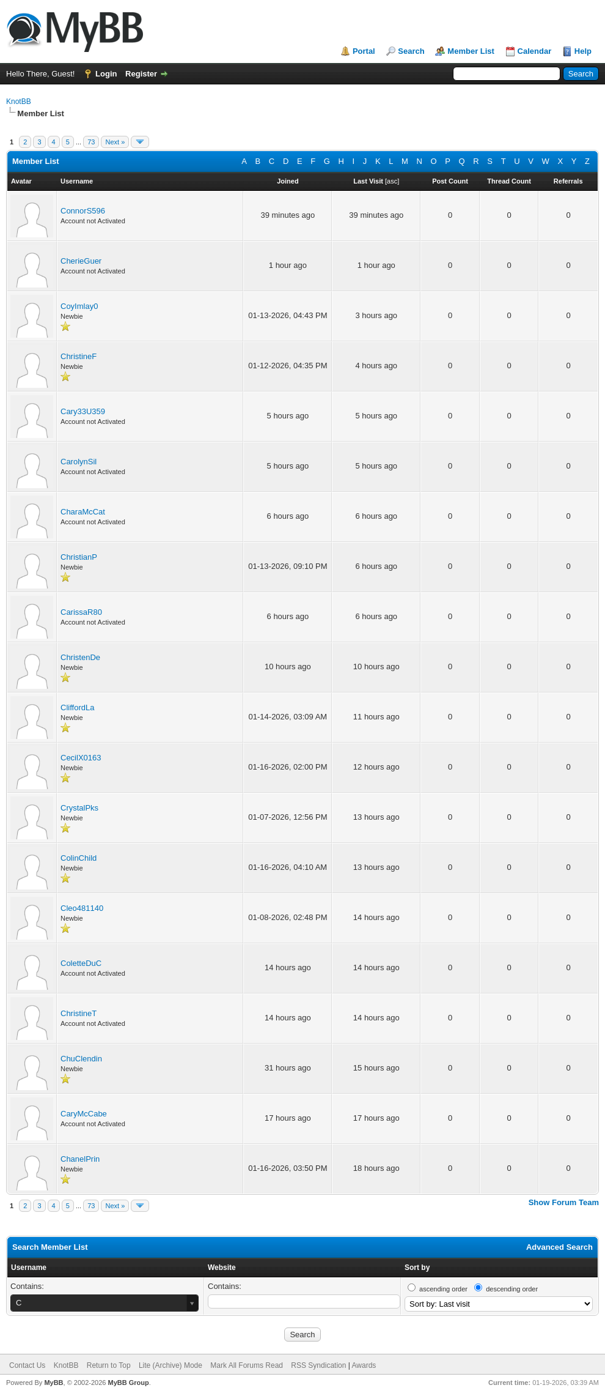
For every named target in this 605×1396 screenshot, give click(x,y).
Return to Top (109, 1365)
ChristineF (79, 356)
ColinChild (79, 858)
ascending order (443, 1289)
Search (411, 51)
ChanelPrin (80, 1159)
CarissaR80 (81, 612)
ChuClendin (81, 1058)
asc (392, 181)
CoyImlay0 (79, 306)
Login (106, 73)
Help (583, 51)
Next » (115, 142)
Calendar (535, 51)
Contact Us (27, 1365)
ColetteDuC (81, 963)
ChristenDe (80, 657)
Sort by (417, 1267)
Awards (364, 1365)
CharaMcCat (83, 511)
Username (28, 1267)
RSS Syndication (318, 1365)
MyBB (53, 1382)
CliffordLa (77, 707)
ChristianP (79, 557)
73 (91, 142)
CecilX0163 (81, 757)
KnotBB (18, 101)
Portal (364, 51)
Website (222, 1267)
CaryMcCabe (84, 1113)
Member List (470, 51)
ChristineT (79, 1013)
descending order (512, 1289)
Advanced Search (559, 1247)
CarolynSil (79, 461)
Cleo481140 (82, 908)
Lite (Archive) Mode (170, 1365)
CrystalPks (79, 807)
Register (141, 73)
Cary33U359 (83, 411)
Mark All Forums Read (246, 1365)
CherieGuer (81, 260)
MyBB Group (128, 1382)
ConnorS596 (83, 210)
